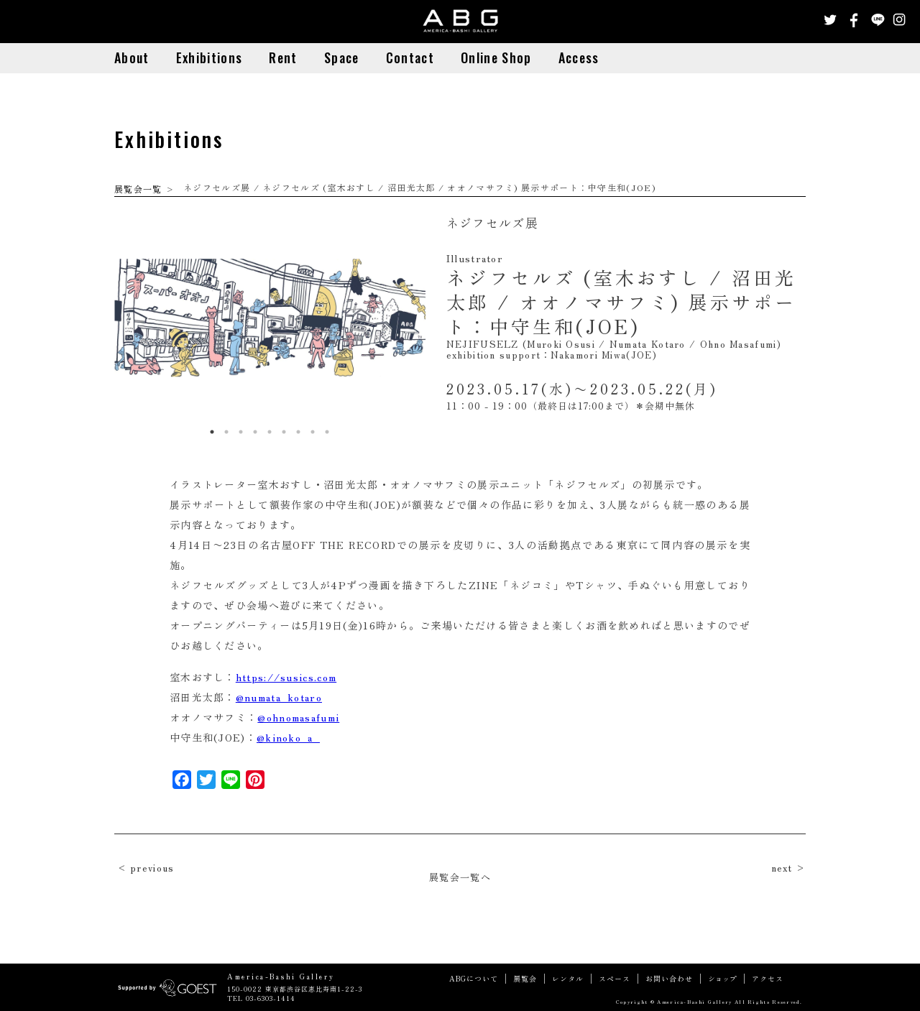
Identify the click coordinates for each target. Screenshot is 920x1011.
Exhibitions (209, 57)
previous (152, 867)
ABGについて (473, 979)
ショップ (722, 979)
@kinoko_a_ (288, 737)
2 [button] (226, 432)
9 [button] (327, 432)
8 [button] (312, 432)
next (782, 867)
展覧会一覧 (138, 189)
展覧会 (525, 979)
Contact (410, 57)
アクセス (767, 979)
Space (341, 57)
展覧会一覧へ (460, 877)
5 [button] (269, 432)
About (132, 57)
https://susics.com (286, 677)
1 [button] (212, 432)
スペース (614, 979)
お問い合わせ (669, 979)
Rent (283, 57)
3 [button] (241, 432)
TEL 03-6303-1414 (261, 998)
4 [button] (255, 432)
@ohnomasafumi (298, 717)
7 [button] (298, 432)
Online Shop (496, 57)
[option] (270, 317)
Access (578, 57)
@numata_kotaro (279, 697)
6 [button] (284, 432)
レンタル (568, 979)
